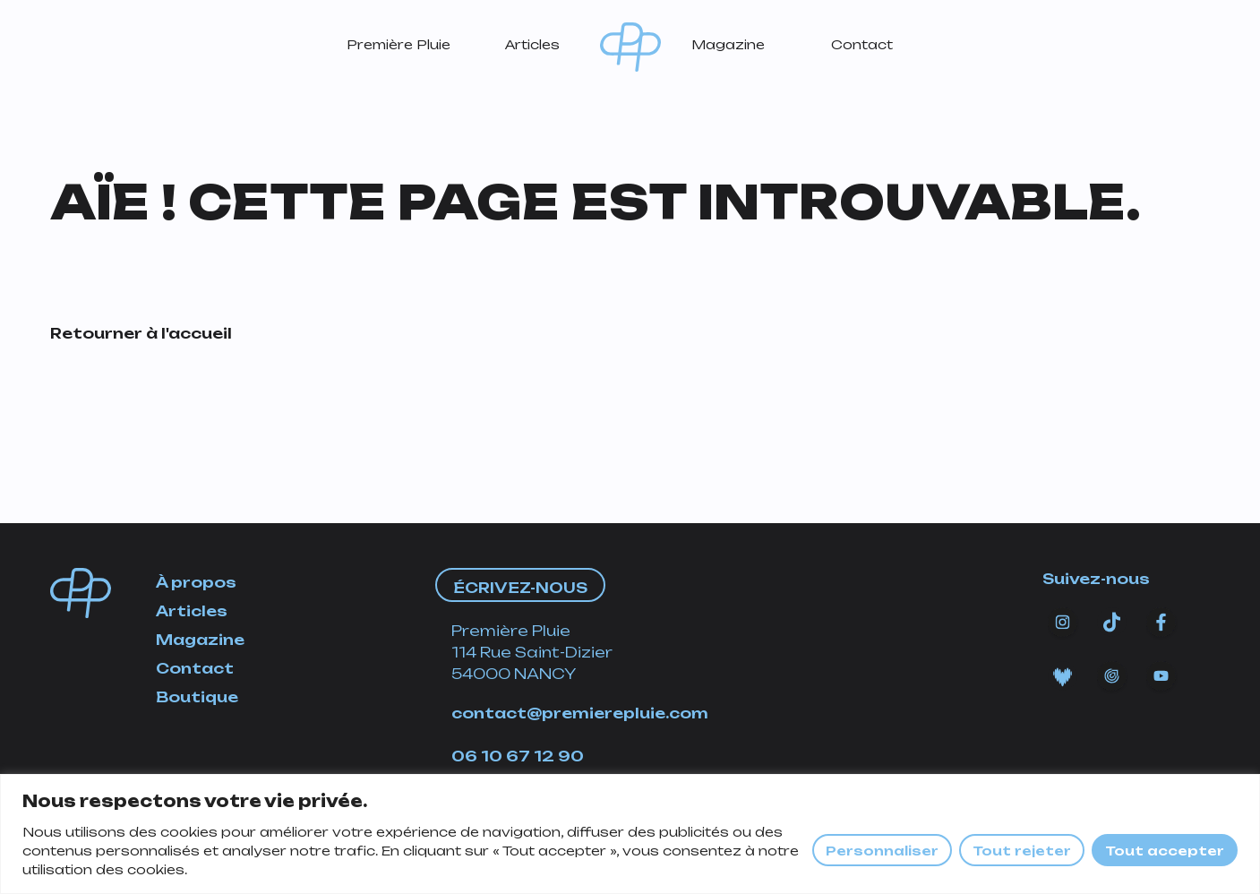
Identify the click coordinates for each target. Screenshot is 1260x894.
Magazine (728, 44)
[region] (630, 834)
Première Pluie (398, 44)
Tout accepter (1164, 850)
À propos (196, 582)
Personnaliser (882, 850)
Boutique (197, 697)
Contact (862, 44)
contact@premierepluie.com (579, 713)
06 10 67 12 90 (517, 756)
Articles (532, 44)
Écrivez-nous (520, 588)
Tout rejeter (1022, 850)
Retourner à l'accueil (141, 333)
